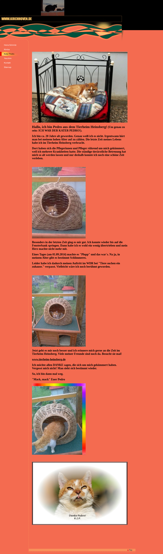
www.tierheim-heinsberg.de (49, 359)
